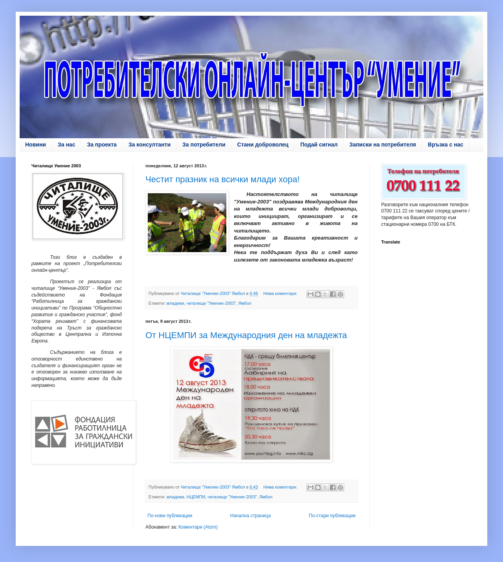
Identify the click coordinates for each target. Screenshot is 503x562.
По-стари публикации (332, 515)
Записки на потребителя (382, 144)
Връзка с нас (445, 144)
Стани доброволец (263, 144)
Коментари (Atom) (198, 527)
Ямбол (245, 303)
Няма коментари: (280, 293)
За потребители (204, 144)
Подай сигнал (319, 144)
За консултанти (150, 144)
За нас (66, 144)
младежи (175, 303)
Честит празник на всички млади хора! (222, 179)
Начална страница (250, 515)
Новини (35, 144)
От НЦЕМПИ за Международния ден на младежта (246, 335)
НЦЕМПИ (196, 496)
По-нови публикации (169, 515)
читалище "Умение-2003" (211, 303)
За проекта (101, 144)
